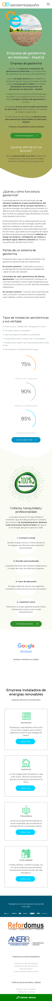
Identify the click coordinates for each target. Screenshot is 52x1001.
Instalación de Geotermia (26, 966)
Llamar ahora (26, 997)
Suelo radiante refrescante (26, 971)
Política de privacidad (26, 989)
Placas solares (26, 969)
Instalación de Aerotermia (26, 963)
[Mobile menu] (48, 4)
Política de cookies (26, 992)
